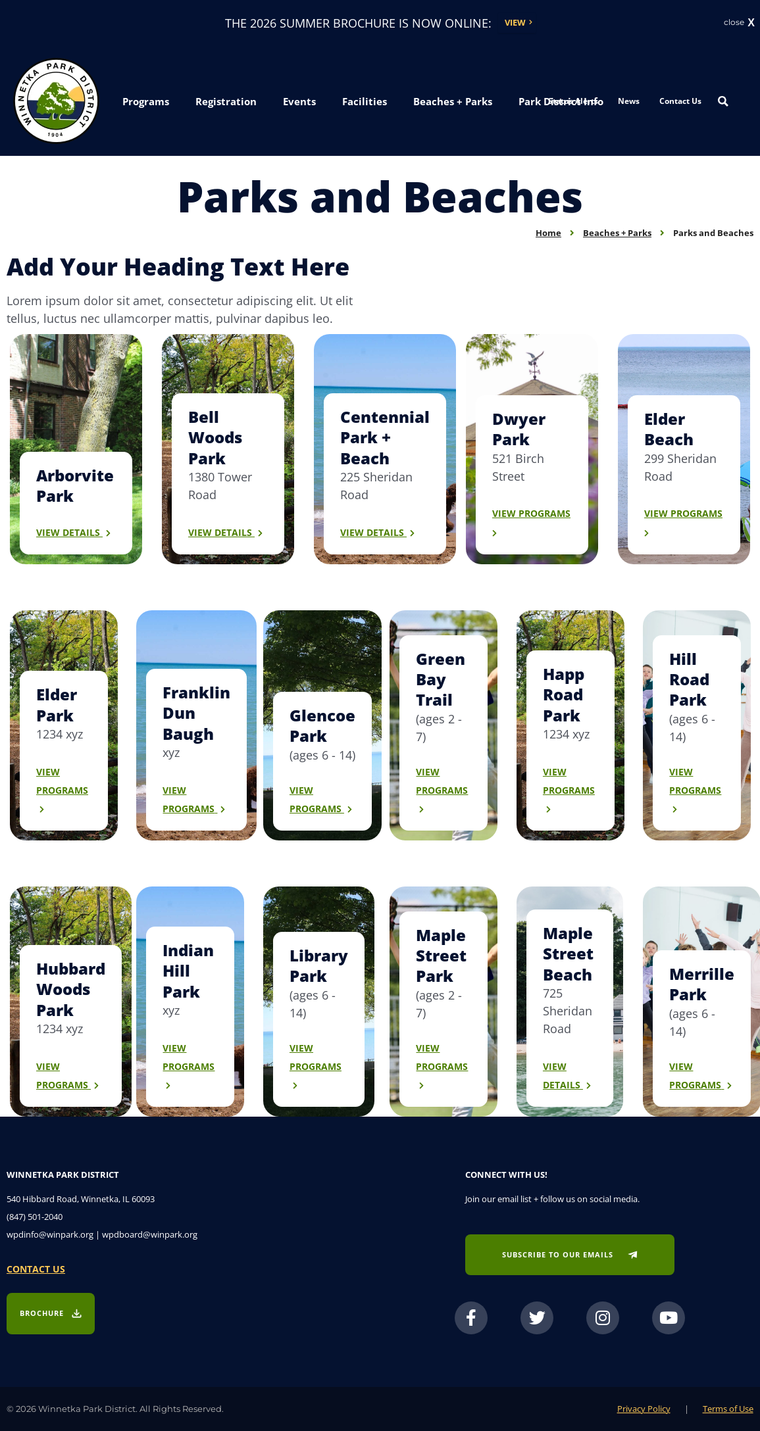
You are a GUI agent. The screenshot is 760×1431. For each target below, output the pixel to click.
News (629, 101)
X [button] (751, 23)
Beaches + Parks (617, 233)
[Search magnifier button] (723, 101)
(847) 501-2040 (35, 1217)
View (515, 22)
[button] (145, 102)
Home (548, 233)
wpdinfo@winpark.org (50, 1234)
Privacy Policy (644, 1409)
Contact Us (680, 101)
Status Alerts (573, 101)
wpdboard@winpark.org (149, 1234)
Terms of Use (728, 1409)
